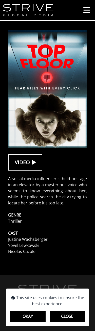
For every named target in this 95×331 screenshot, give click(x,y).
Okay (28, 316)
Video (25, 162)
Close (67, 316)
